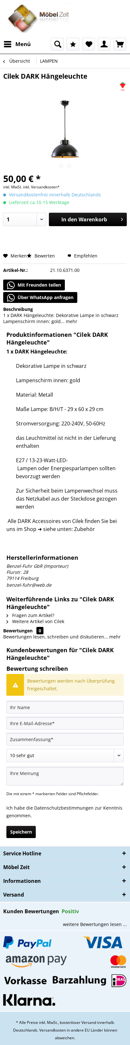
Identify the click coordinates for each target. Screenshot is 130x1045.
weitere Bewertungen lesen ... (95, 924)
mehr (71, 321)
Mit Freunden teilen (34, 285)
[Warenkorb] (119, 44)
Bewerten (41, 256)
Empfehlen (82, 256)
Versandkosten (52, 1030)
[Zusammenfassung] (65, 739)
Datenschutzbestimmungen (64, 808)
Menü (17, 43)
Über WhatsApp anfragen (40, 298)
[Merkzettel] (88, 44)
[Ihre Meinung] (65, 776)
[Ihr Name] (65, 707)
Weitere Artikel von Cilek (35, 621)
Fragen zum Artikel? (30, 615)
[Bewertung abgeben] (65, 755)
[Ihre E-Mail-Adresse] (65, 723)
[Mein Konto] (104, 44)
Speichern (21, 832)
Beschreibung (18, 309)
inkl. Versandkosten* (41, 187)
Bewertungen (18, 631)
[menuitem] (17, 44)
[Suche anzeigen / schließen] (57, 44)
